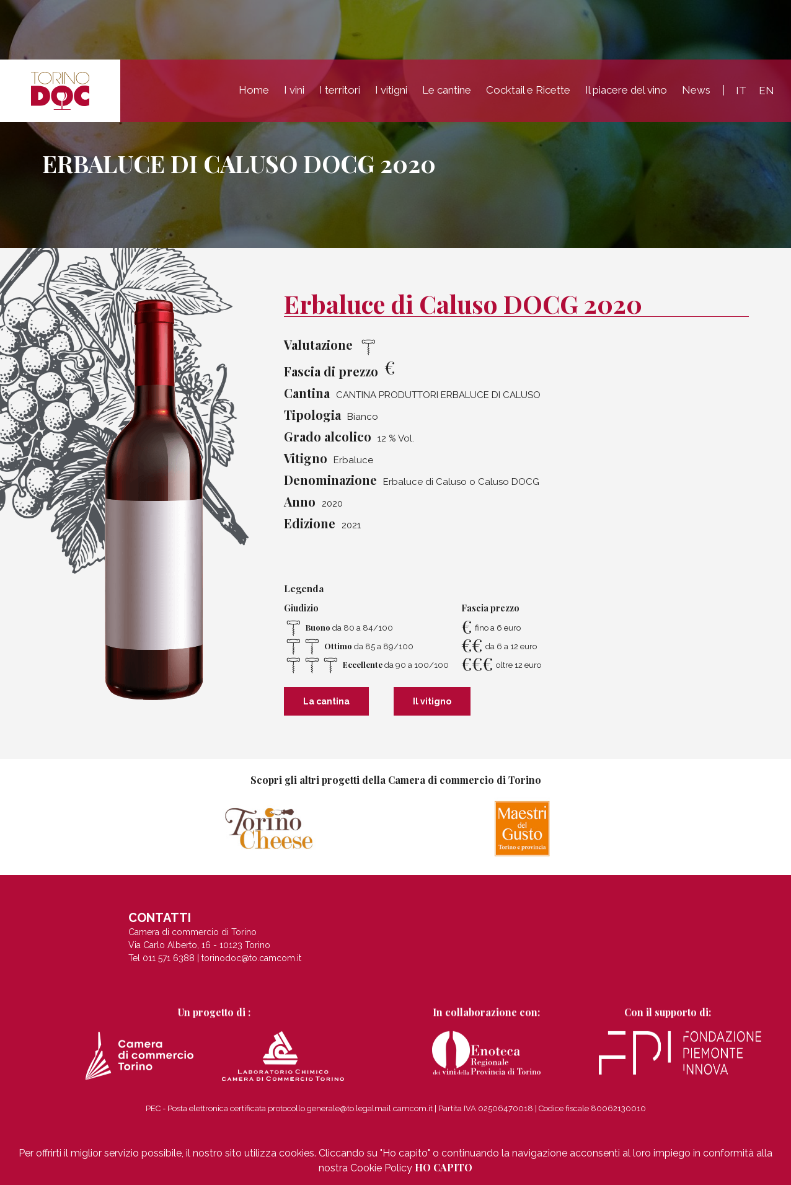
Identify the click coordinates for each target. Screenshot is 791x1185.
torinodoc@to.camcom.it (251, 965)
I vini (294, 90)
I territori (339, 90)
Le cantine (446, 90)
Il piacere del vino (626, 90)
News (696, 90)
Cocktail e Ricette (528, 90)
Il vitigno (432, 701)
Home (254, 90)
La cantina (326, 701)
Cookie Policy (381, 1168)
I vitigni (391, 90)
